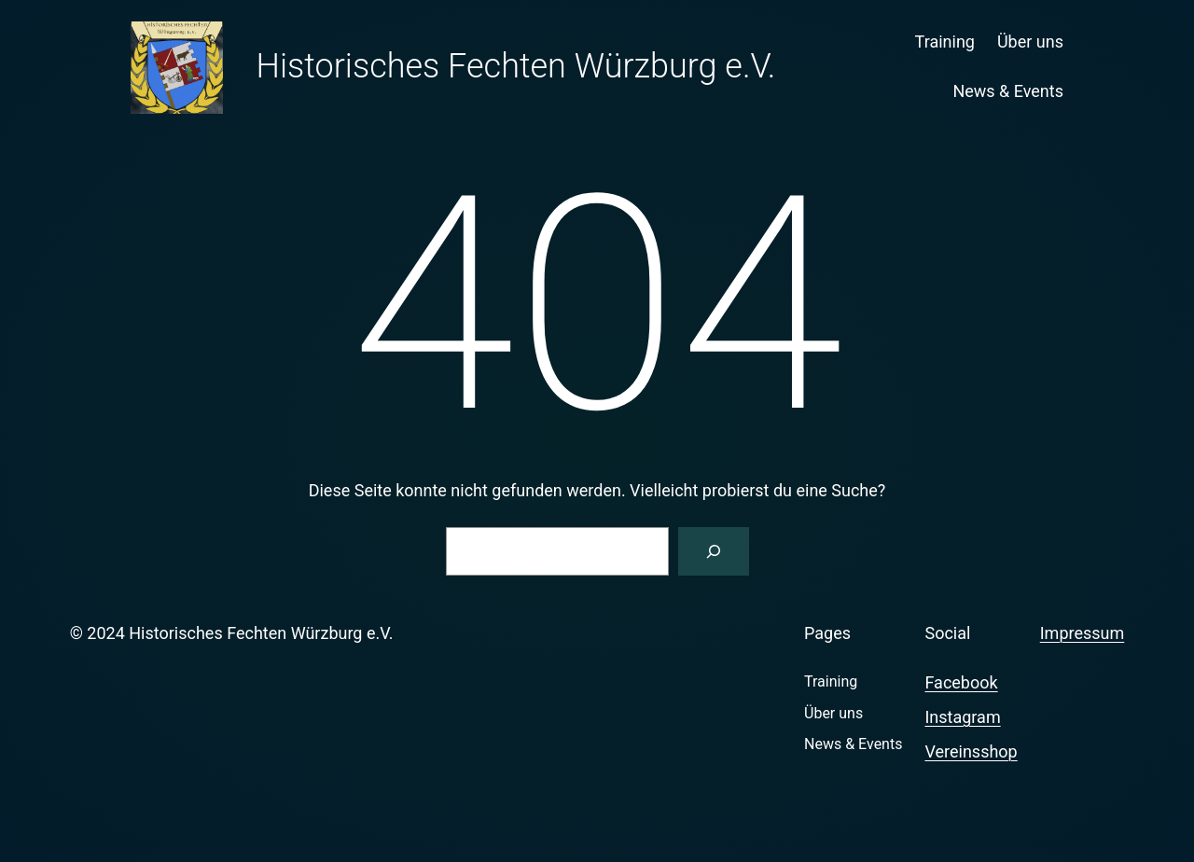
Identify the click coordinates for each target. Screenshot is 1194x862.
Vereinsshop (970, 751)
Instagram (962, 717)
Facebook (960, 682)
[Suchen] (713, 551)
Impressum (1082, 633)
